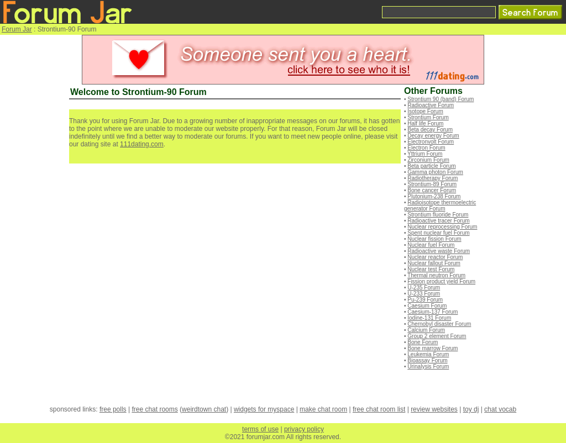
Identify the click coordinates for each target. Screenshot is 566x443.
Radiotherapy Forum (432, 178)
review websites (434, 409)
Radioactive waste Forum (438, 251)
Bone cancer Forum (431, 190)
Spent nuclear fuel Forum (438, 233)
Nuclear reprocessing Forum (442, 227)
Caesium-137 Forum (432, 312)
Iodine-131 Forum (429, 318)
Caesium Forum (427, 306)
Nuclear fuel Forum (430, 245)
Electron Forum (426, 148)
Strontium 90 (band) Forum (440, 99)
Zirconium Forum (428, 160)
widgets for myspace (264, 409)
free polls (113, 409)
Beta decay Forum (430, 129)
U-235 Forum (423, 287)
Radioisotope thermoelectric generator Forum (440, 205)
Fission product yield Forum (441, 281)
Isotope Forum (425, 111)
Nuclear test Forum (430, 269)
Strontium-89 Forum (432, 184)
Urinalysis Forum (428, 366)
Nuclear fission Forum (434, 239)
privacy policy (304, 429)
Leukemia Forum (428, 354)
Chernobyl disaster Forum (439, 324)
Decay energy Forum (433, 136)
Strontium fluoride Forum (437, 215)
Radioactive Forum (430, 105)
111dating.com (142, 144)
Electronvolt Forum (430, 142)
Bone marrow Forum (432, 348)
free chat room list (379, 409)
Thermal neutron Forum (436, 275)
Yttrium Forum (424, 154)
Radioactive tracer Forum (438, 221)
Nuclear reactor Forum (435, 257)
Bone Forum (422, 342)
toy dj (471, 409)
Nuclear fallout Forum (433, 263)
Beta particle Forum (431, 166)
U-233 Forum (423, 294)
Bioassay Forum (427, 360)
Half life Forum (425, 123)
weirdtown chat (204, 409)
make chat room (323, 409)
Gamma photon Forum (435, 172)
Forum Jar (17, 29)
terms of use (260, 429)
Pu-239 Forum (425, 300)
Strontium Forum (427, 117)
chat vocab (500, 409)
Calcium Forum (426, 330)
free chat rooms (154, 409)
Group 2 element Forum (436, 336)
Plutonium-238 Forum (433, 196)
